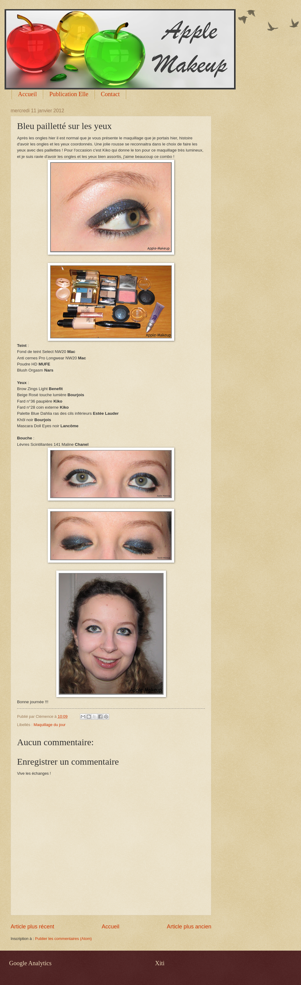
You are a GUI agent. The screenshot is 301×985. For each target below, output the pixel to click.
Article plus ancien (189, 927)
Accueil (27, 94)
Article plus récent (32, 927)
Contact (110, 94)
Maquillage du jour (49, 724)
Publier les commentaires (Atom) (63, 938)
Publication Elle (68, 94)
